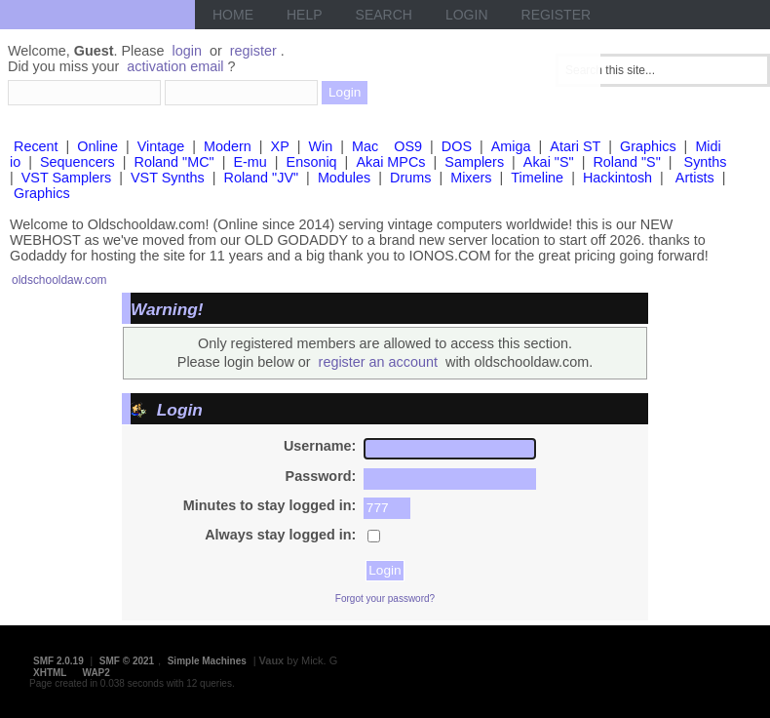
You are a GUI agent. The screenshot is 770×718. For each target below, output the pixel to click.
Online (97, 146)
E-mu (249, 162)
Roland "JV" (261, 177)
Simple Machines (207, 661)
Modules (344, 177)
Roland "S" (626, 162)
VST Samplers (66, 177)
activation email (175, 66)
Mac (365, 146)
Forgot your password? (385, 598)
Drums (410, 177)
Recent (36, 146)
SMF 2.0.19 (58, 661)
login (187, 51)
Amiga (511, 146)
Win (321, 146)
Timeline (537, 177)
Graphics (648, 146)
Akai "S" (548, 162)
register (253, 51)
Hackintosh (617, 177)
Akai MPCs (390, 162)
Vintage (161, 146)
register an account (378, 362)
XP (280, 146)
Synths (705, 162)
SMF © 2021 (126, 661)
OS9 (408, 146)
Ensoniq (312, 162)
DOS (457, 146)
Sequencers (77, 162)
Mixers (470, 177)
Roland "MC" (174, 162)
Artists (694, 177)
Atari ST (575, 146)
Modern (227, 146)
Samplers (474, 162)
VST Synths (168, 177)
